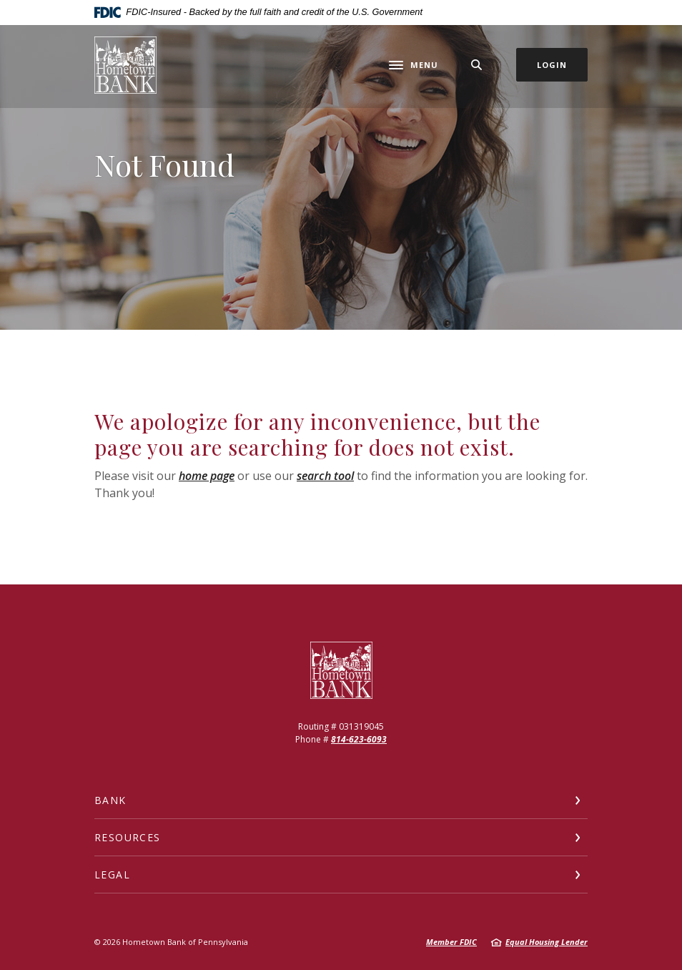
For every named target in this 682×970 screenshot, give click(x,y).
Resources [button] (127, 837)
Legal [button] (112, 874)
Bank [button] (110, 800)
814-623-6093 (359, 739)
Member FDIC (451, 941)
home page (206, 476)
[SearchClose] (477, 65)
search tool (325, 476)
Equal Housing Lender (546, 941)
